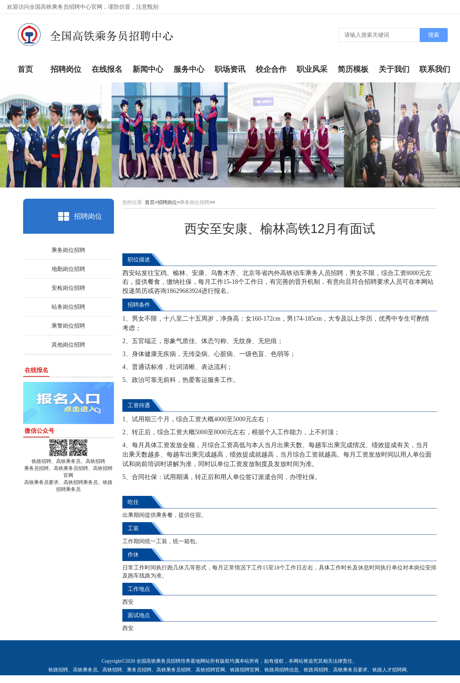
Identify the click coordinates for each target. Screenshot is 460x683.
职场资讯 (230, 69)
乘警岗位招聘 (68, 326)
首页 (25, 69)
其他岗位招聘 (68, 345)
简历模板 (353, 69)
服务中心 (189, 69)
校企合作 (271, 69)
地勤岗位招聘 (68, 269)
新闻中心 (148, 69)
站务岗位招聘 (68, 307)
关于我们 (394, 69)
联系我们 (434, 69)
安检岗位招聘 (68, 288)
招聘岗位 (65, 69)
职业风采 (312, 69)
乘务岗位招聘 (68, 250)
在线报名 (107, 69)
